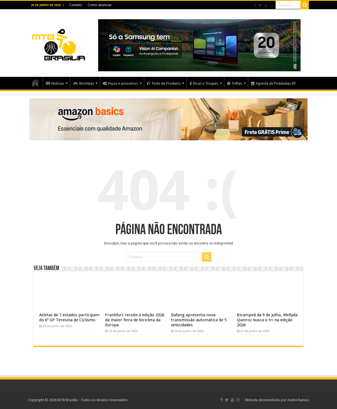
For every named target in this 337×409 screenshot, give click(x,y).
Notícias (55, 83)
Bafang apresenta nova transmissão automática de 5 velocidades (199, 319)
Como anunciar (100, 5)
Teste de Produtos (164, 83)
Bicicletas (83, 83)
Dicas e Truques (204, 83)
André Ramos (298, 400)
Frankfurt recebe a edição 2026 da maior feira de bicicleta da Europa (134, 319)
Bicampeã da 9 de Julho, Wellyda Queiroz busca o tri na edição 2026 (267, 319)
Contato (75, 5)
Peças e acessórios (120, 83)
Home (35, 83)
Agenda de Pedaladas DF (273, 83)
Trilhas (234, 83)
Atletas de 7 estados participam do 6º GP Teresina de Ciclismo (69, 317)
